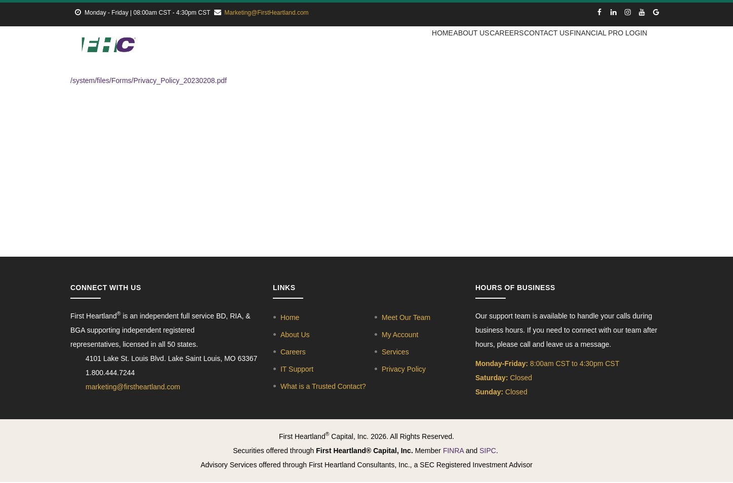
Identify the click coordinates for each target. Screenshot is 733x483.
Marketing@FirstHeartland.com (266, 12)
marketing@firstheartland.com (133, 387)
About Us (452, 46)
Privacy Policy (404, 370)
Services (395, 352)
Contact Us (541, 46)
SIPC (487, 451)
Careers (494, 46)
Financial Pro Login (607, 46)
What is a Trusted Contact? (323, 387)
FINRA (453, 451)
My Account (400, 335)
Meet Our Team (406, 318)
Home (414, 46)
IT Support (296, 370)
